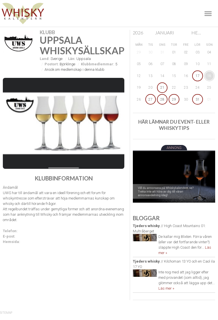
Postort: (52, 64)
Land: (45, 59)
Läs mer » (166, 288)
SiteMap (6, 313)
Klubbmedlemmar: (97, 64)
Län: (72, 59)
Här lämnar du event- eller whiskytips (174, 125)
